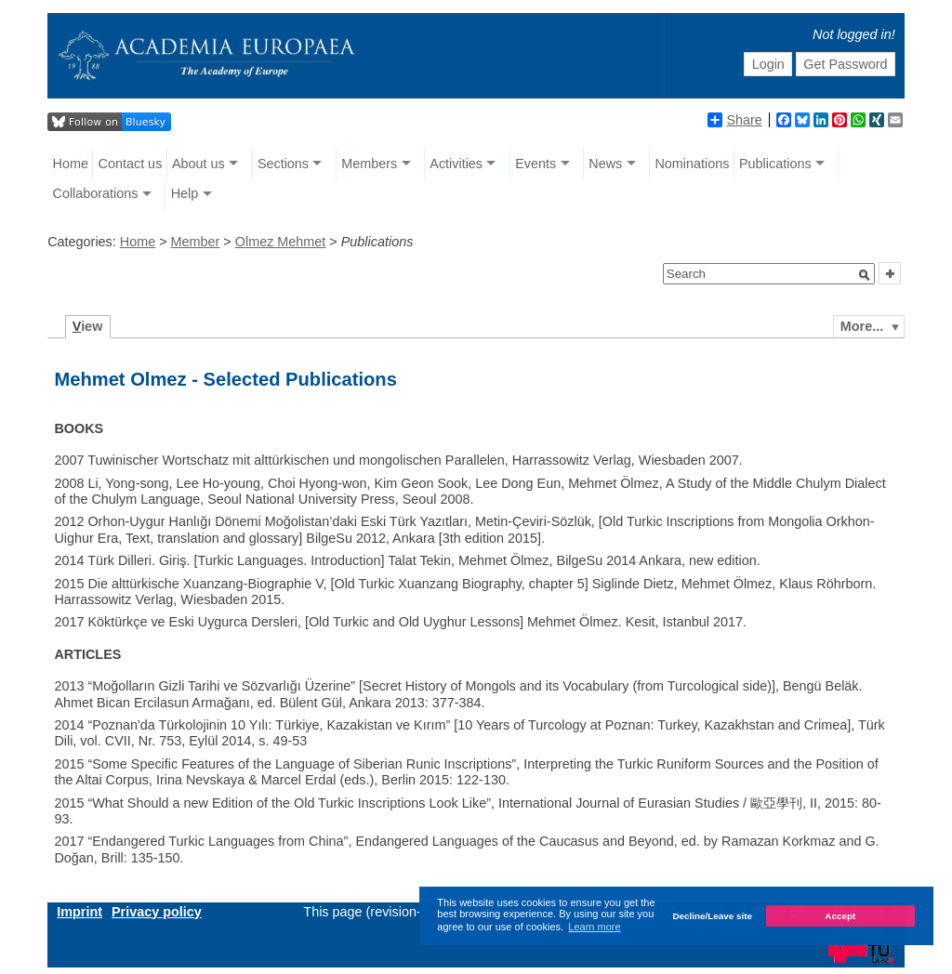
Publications (775, 163)
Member (195, 241)
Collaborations (96, 193)
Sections (283, 163)
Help (185, 193)
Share (734, 119)
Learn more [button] (594, 926)
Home (70, 163)
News (605, 163)
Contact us (131, 163)
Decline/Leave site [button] (712, 916)
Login (768, 64)
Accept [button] (840, 916)
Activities (456, 163)
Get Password (845, 64)
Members (369, 163)
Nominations (691, 163)
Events (535, 163)
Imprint (79, 911)
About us (198, 163)
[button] (864, 275)
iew (88, 326)
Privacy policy (157, 911)
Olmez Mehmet (280, 241)
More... (861, 326)
